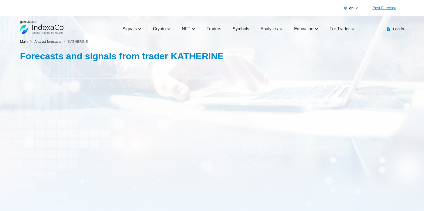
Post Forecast (384, 8)
